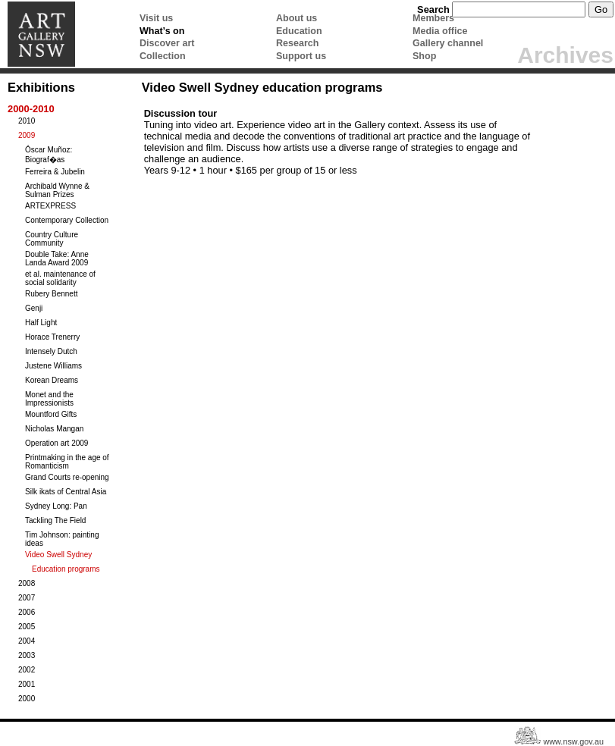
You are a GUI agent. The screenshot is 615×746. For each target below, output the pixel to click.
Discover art (167, 43)
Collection (163, 56)
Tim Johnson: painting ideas (62, 539)
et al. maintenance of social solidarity (60, 278)
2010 (26, 121)
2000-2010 (31, 108)
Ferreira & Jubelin (55, 172)
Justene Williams (53, 366)
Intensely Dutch (51, 351)
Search (433, 9)
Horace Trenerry (52, 337)
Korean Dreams (51, 380)
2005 (26, 626)
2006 (26, 612)
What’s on (162, 31)
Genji (33, 308)
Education (299, 31)
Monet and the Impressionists (49, 398)
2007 (26, 598)
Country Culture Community (51, 238)
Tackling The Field (55, 520)
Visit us (156, 18)
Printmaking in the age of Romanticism (67, 461)
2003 (26, 655)
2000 (26, 698)
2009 (26, 135)
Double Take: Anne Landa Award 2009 (57, 258)
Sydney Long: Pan (56, 506)
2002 (26, 670)
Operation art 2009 (56, 443)
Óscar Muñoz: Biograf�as (48, 155)
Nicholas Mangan (54, 429)
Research (297, 43)
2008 (26, 583)
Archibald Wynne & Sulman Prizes (57, 190)
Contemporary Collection (66, 220)
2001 (26, 684)
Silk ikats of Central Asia (65, 491)
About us (296, 18)
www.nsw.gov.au (573, 741)
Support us (301, 56)
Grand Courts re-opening (67, 477)
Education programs (66, 569)
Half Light (41, 322)
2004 (26, 641)
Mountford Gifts (51, 414)
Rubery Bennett (51, 294)
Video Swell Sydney (58, 554)
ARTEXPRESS (50, 206)
